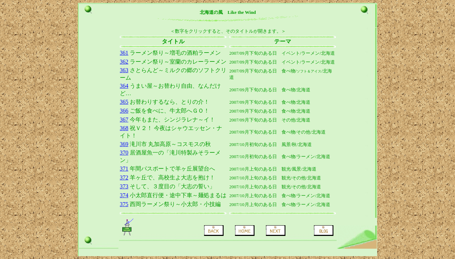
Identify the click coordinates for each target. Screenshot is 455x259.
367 (124, 120)
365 (124, 102)
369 (124, 144)
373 (124, 186)
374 (124, 195)
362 (124, 62)
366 (124, 111)
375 (124, 204)
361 (124, 53)
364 (124, 86)
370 (124, 153)
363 (124, 70)
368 (124, 128)
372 (124, 177)
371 (124, 169)
